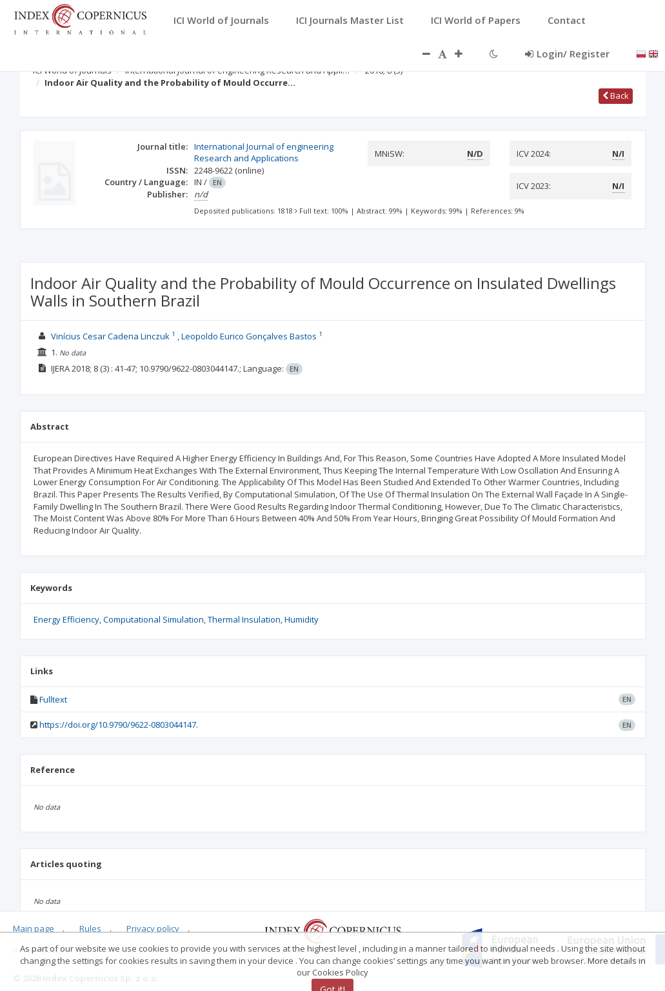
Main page (33, 928)
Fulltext (53, 699)
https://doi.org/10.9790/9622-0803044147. (118, 724)
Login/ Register (567, 53)
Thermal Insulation (244, 619)
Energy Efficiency (66, 619)
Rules (90, 928)
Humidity (301, 619)
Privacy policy (152, 928)
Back (615, 95)
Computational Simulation (153, 619)
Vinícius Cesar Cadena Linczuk (110, 336)
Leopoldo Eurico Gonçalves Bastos (249, 336)
